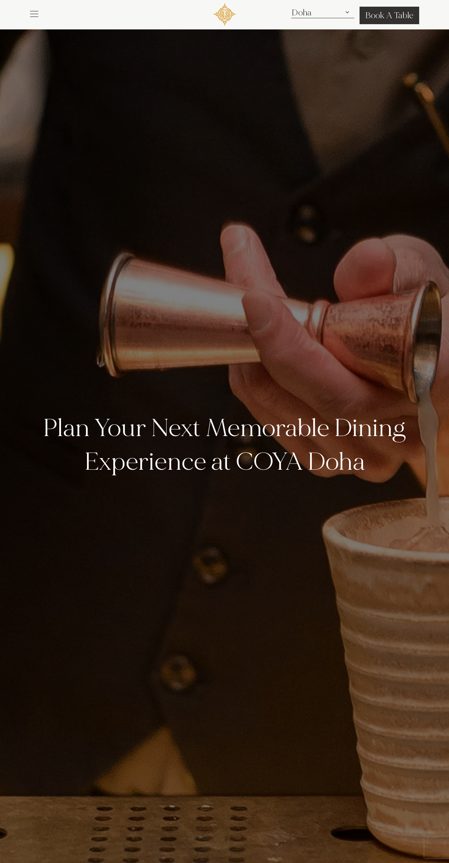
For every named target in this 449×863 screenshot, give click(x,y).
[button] (34, 13)
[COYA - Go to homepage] (224, 13)
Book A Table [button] (389, 15)
